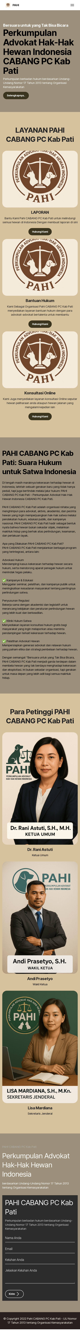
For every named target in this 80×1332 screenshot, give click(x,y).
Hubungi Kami (40, 232)
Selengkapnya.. (18, 95)
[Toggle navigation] (72, 5)
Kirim (15, 1297)
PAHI (16, 5)
